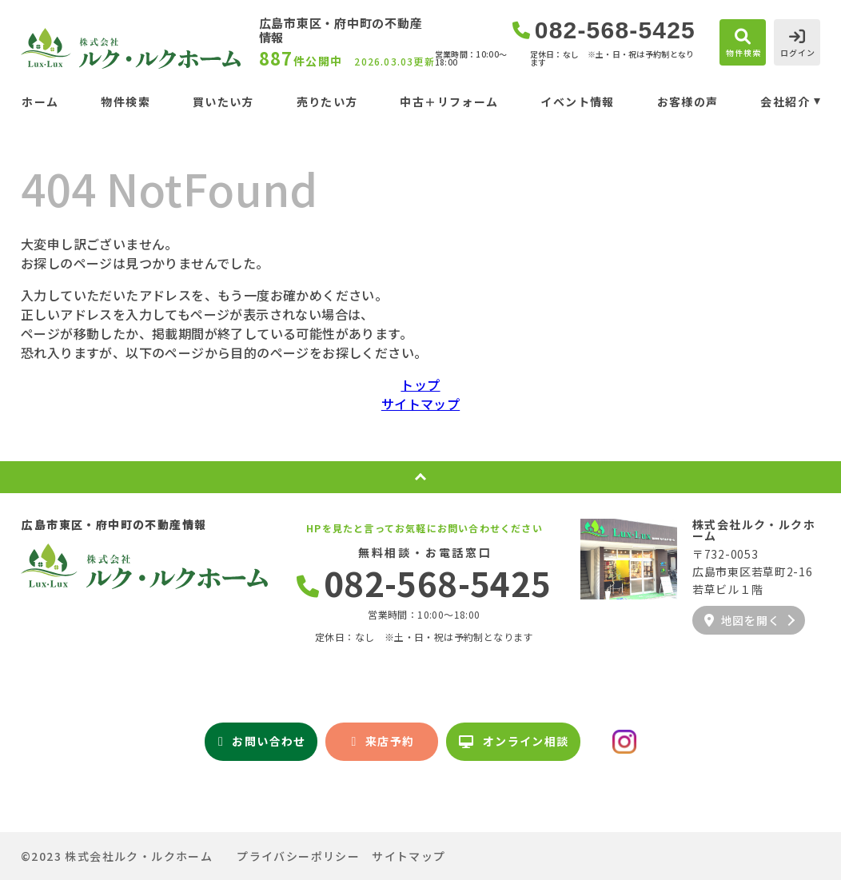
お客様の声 (688, 102)
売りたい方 (327, 102)
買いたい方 (223, 102)
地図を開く (741, 620)
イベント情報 (577, 102)
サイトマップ (420, 403)
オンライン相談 (513, 741)
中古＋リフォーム (449, 102)
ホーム (40, 102)
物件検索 (125, 102)
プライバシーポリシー (298, 856)
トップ (420, 384)
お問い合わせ (262, 741)
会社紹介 (785, 102)
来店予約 (382, 741)
